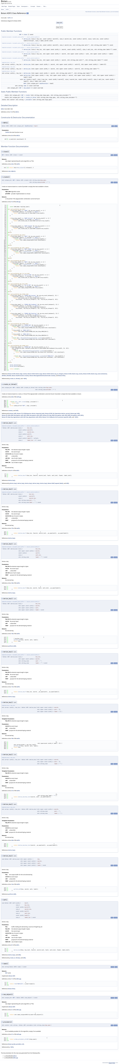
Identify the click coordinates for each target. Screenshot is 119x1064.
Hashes (7, 132)
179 (12, 528)
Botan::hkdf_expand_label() (55, 483)
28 (11, 135)
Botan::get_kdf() (75, 413)
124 (12, 884)
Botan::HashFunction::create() (20, 375)
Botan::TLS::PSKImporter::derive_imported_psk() (31, 413)
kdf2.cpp (18, 979)
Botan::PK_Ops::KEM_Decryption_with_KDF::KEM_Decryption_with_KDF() (22, 415)
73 (11, 201)
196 (12, 738)
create (28, 95)
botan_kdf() (13, 413)
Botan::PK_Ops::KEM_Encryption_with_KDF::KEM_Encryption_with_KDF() (63, 415)
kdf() (17, 410)
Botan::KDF (12, 976)
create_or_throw (31, 97)
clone (25, 34)
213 (12, 790)
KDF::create (22, 401)
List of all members (115, 11)
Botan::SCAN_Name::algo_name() (17, 374)
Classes (39, 6)
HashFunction (44, 83)
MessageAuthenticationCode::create (31, 338)
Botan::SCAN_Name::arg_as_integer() (53, 374)
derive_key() (11, 480)
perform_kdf (17, 640)
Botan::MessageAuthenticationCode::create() (42, 375)
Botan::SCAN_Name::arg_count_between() (95, 374)
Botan (2, 9)
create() (10, 410)
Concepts (32, 6)
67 (11, 945)
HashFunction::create (29, 239)
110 (12, 687)
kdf (25, 79)
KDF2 (7, 9)
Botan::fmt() (61, 375)
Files (45, 6)
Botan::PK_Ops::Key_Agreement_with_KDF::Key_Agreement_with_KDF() (22, 417)
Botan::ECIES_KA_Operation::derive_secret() (57, 413)
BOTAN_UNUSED (14, 365)
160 (12, 583)
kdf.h (18, 164)
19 (11, 112)
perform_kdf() (12, 646)
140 (12, 633)
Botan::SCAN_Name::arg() (35, 374)
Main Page (4, 6)
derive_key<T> (22, 475)
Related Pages (11, 6)
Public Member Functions (90, 11)
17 (11, 979)
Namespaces (25, 6)
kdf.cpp (18, 201)
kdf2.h (10, 18)
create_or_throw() (15, 378)
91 (11, 470)
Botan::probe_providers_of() (16, 1044)
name (25, 85)
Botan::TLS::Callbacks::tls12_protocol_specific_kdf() (57, 417)
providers (29, 99)
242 (12, 164)
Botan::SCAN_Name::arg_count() (73, 374)
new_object (27, 88)
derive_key (27, 39)
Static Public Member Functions (103, 11)
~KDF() (25, 378)
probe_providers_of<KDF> (21, 1039)
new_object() (11, 171)
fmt (46, 356)
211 (12, 1034)
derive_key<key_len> (24, 797)
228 (12, 840)
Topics (18, 6)
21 (11, 1010)
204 (12, 397)
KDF (20, 34)
